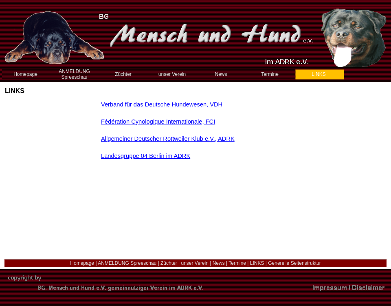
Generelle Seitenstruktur (294, 263)
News (219, 263)
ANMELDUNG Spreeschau (127, 263)
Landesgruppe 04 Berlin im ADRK (145, 156)
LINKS (257, 263)
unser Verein (195, 263)
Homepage (82, 263)
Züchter (168, 263)
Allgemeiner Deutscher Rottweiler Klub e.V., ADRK (168, 138)
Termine (237, 263)
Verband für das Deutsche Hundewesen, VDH (161, 104)
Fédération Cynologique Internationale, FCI (158, 121)
